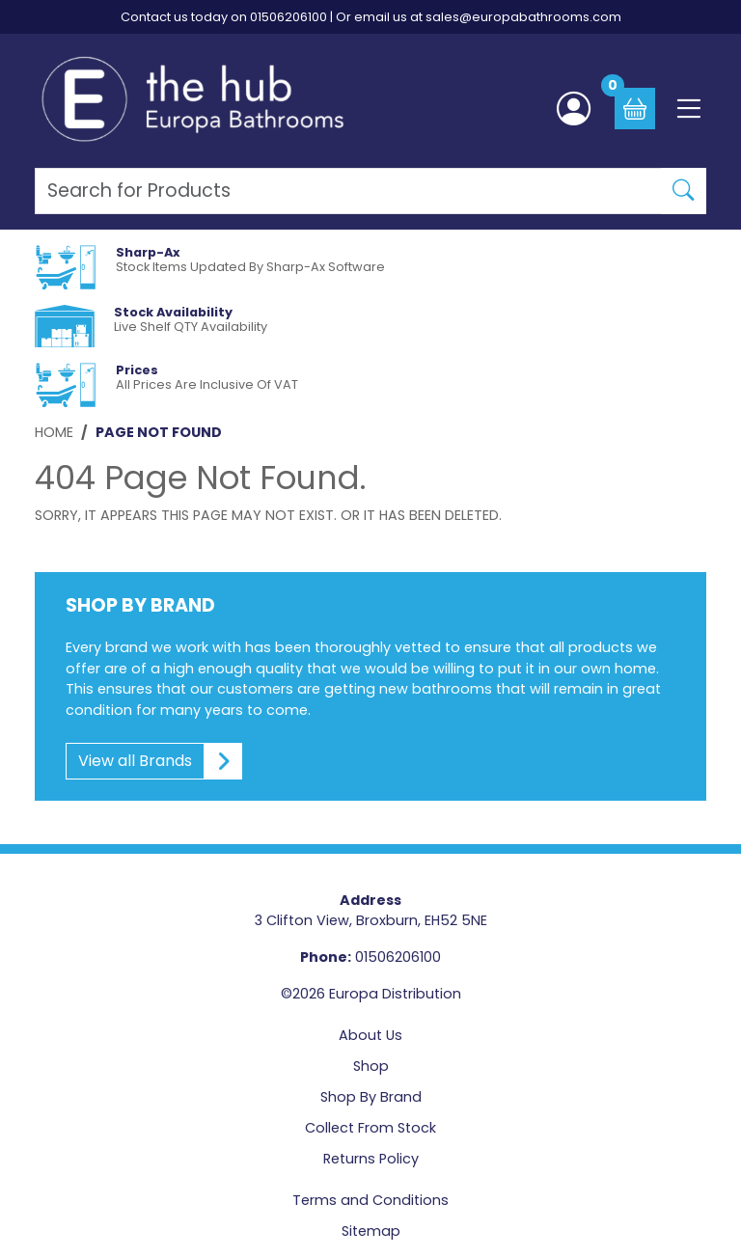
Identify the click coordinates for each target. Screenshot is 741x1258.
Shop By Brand (371, 1097)
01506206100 (288, 17)
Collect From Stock (370, 1127)
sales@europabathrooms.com (523, 17)
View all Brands (154, 761)
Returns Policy (371, 1158)
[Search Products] (348, 191)
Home (54, 432)
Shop (371, 1066)
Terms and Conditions (370, 1200)
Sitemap (371, 1231)
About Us (370, 1035)
